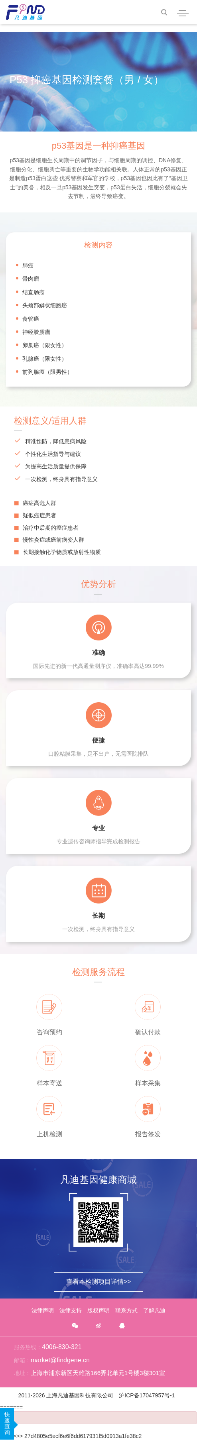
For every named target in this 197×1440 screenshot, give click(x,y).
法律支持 (70, 1310)
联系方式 (126, 1310)
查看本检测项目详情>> (98, 1281)
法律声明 (43, 1310)
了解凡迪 (154, 1310)
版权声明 (98, 1310)
